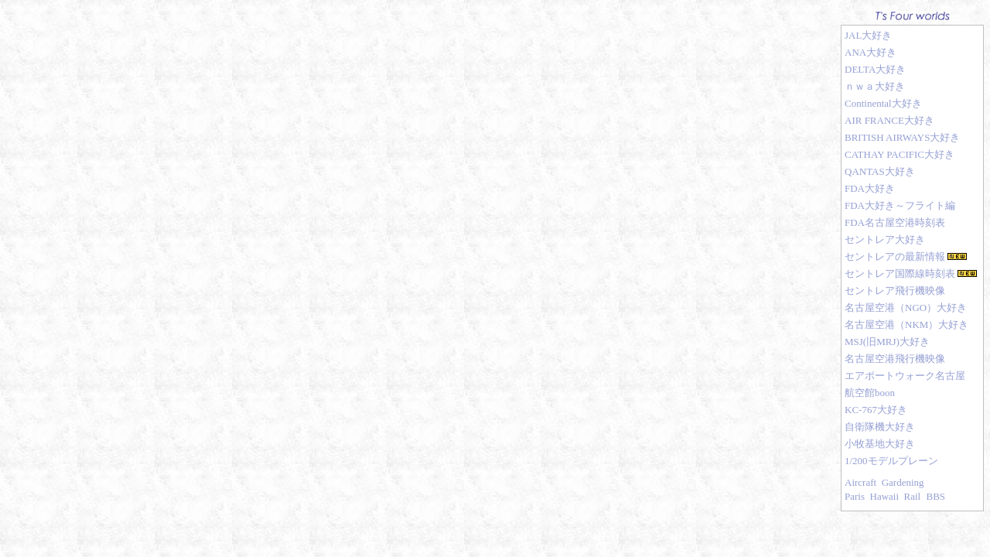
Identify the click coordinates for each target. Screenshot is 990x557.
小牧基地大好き (880, 443)
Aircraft (860, 482)
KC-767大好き (876, 409)
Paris (855, 496)
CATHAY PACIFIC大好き (899, 154)
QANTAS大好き (880, 171)
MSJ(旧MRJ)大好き (887, 341)
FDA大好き (870, 188)
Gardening (903, 482)
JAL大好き (868, 35)
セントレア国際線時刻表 (900, 273)
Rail (912, 496)
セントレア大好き (885, 239)
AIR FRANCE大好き (889, 120)
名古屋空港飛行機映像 (895, 358)
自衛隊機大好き (880, 426)
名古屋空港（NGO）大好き (906, 307)
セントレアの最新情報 (895, 256)
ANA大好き (870, 52)
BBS (935, 496)
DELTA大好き (875, 69)
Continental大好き (883, 103)
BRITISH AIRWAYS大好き (902, 137)
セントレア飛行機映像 (895, 290)
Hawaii (885, 496)
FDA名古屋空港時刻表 (895, 222)
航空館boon (870, 392)
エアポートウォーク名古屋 (905, 375)
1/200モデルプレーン (891, 460)
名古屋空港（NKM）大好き (906, 324)
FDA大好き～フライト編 (900, 205)
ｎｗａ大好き (875, 86)
